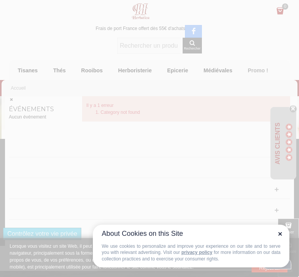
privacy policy (196, 252)
